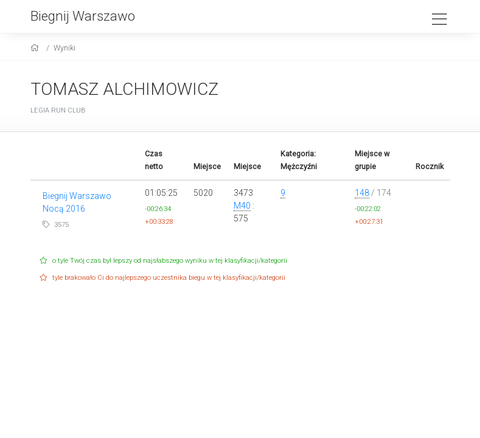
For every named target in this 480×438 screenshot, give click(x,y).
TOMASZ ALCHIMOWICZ (124, 89)
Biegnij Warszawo (82, 16)
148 (362, 193)
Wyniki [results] (64, 47)
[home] (36, 47)
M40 (242, 205)
